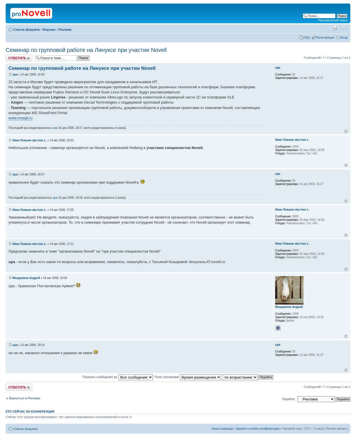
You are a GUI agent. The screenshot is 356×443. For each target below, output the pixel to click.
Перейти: (289, 399)
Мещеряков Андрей (26, 278)
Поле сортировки (187, 377)
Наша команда (222, 428)
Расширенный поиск (332, 20)
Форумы (49, 29)
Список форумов (26, 29)
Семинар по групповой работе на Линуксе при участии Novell (86, 50)
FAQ (307, 37)
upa (15, 74)
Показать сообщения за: (117, 377)
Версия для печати (335, 28)
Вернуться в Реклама (24, 398)
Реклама (64, 29)
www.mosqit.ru (21, 118)
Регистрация (325, 37)
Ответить (19, 58)
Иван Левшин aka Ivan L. (29, 140)
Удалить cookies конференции (258, 428)
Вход (343, 37)
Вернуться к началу (345, 131)
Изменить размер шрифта (343, 28)
